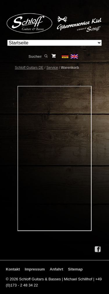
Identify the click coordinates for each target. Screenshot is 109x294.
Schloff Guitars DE (29, 68)
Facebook (97, 249)
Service (52, 68)
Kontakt (13, 269)
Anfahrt (56, 269)
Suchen (45, 56)
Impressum (35, 269)
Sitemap (75, 269)
